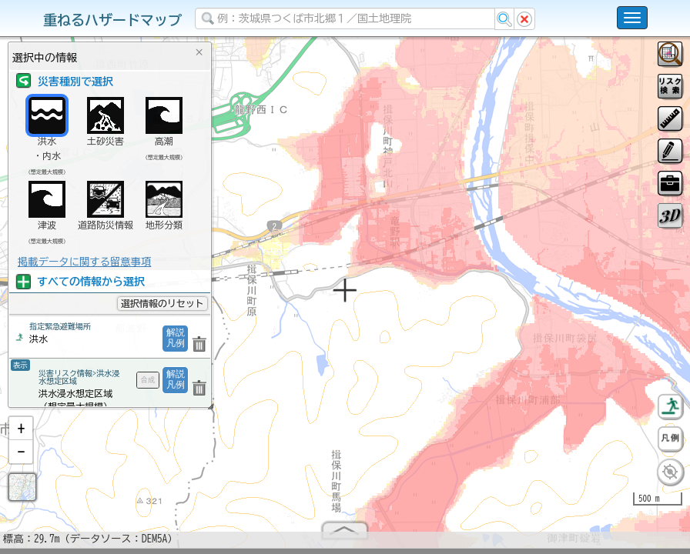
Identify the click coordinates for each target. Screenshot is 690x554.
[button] (20, 434)
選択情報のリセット (162, 303)
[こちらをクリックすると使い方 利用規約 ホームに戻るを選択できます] (632, 17)
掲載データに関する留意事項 (84, 261)
